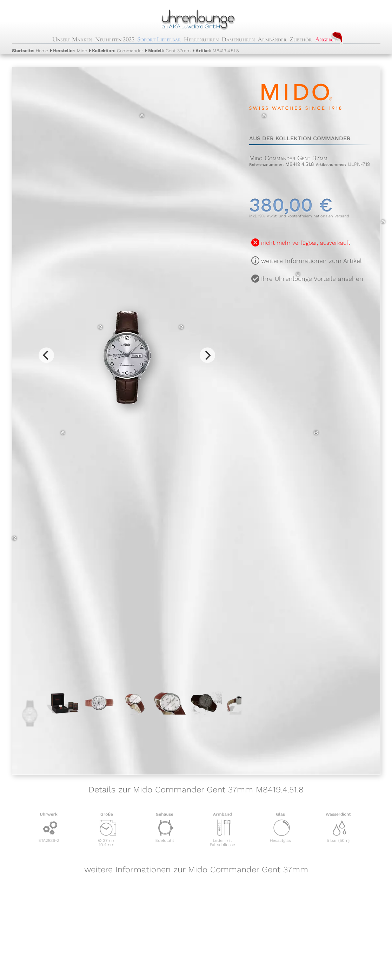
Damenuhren (238, 39)
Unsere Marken (72, 39)
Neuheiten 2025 (114, 39)
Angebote (327, 39)
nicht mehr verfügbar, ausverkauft (305, 242)
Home (30, 50)
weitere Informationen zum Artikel (311, 260)
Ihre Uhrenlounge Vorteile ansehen (312, 278)
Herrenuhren (201, 39)
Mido (70, 50)
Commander (117, 50)
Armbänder (272, 39)
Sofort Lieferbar (159, 39)
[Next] (207, 355)
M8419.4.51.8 (217, 50)
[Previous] (46, 355)
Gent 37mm (169, 50)
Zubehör (301, 39)
